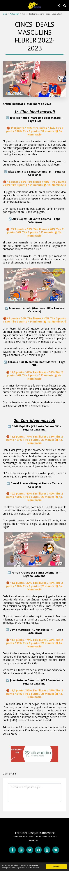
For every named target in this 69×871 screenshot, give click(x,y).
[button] (4, 5)
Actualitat (14, 13)
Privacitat (33, 840)
